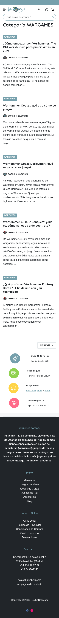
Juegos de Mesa (29, 484)
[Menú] (4, 9)
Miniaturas (29, 480)
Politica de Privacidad (29, 525)
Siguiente (46, 345)
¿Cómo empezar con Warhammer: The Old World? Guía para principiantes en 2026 (29, 47)
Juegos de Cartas (29, 488)
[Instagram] (32, 610)
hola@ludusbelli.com (29, 580)
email (47, 390)
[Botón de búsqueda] (53, 17)
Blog (29, 501)
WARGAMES (10, 37)
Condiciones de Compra (29, 529)
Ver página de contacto (29, 584)
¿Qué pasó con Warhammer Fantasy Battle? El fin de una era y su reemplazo (28, 288)
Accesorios (29, 497)
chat (39, 390)
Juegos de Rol (29, 492)
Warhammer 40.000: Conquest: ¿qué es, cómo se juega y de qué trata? (27, 223)
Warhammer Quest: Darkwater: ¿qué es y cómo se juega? (28, 165)
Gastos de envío (29, 533)
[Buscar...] (26, 17)
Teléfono (31, 390)
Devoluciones (29, 537)
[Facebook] (27, 610)
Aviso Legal (29, 520)
